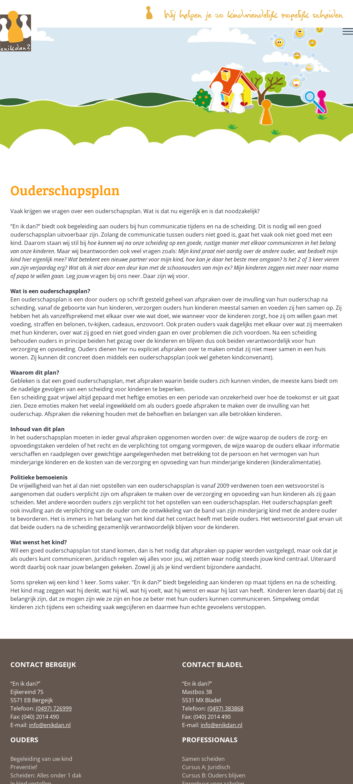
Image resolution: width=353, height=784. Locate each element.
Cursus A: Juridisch (206, 767)
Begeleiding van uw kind (41, 759)
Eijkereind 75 (26, 692)
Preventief (23, 767)
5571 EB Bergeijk (31, 700)
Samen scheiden (203, 759)
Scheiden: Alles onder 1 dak (45, 775)
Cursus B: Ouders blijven (213, 775)
